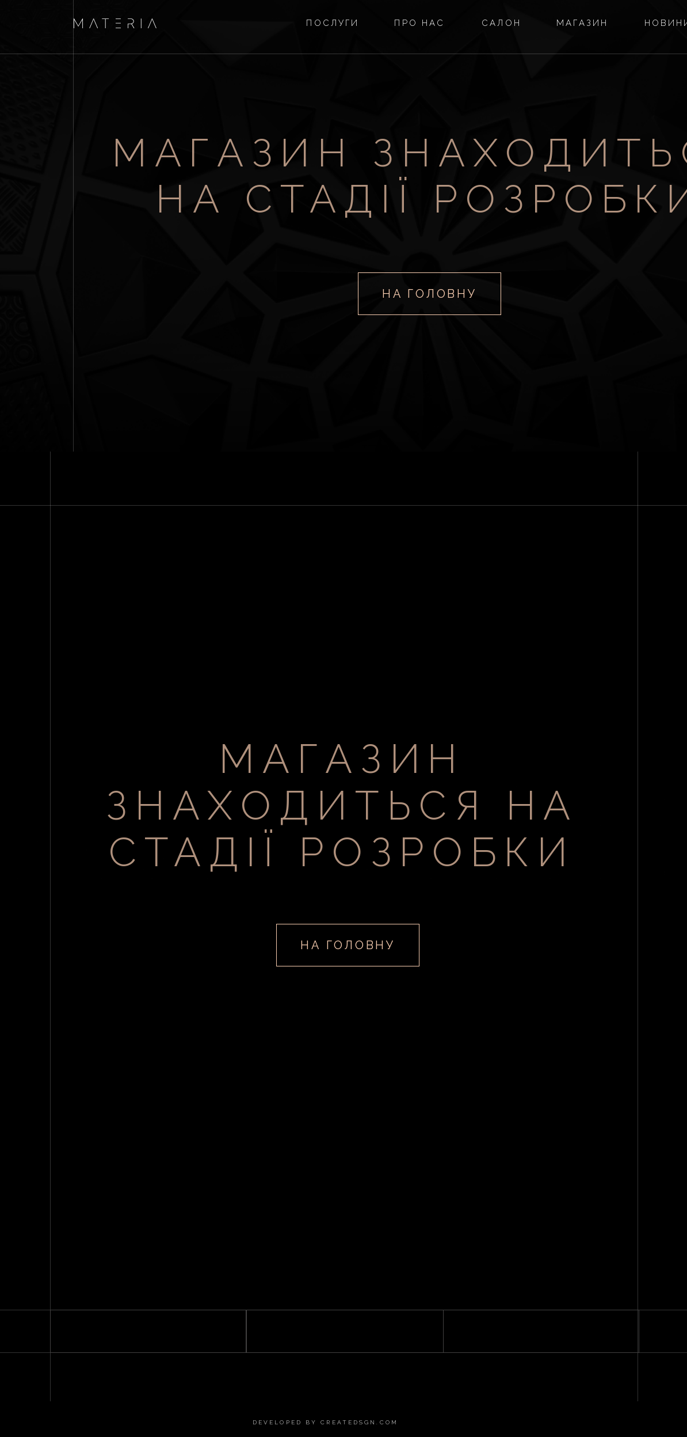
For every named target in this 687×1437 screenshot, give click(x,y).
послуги (332, 23)
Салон (501, 23)
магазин (582, 23)
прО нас (419, 23)
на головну (429, 294)
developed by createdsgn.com (325, 1422)
